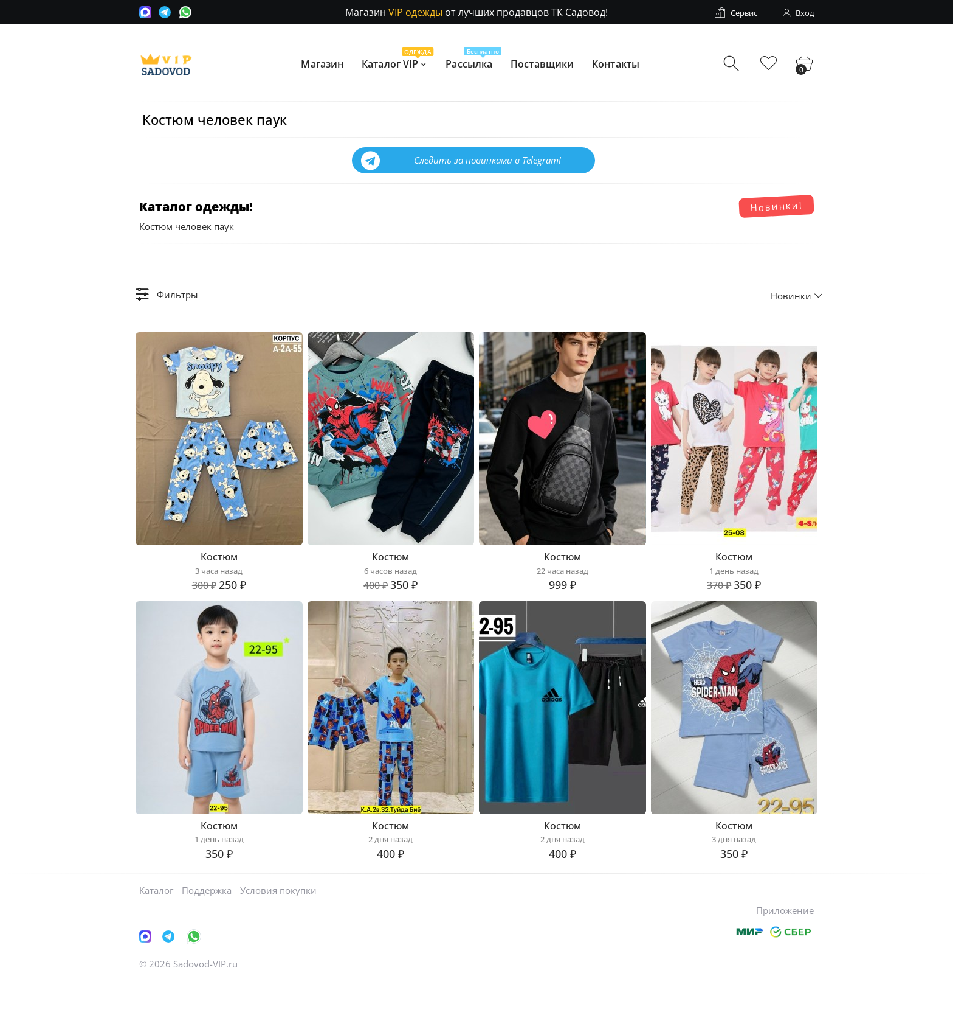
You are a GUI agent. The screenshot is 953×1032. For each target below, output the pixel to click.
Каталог (156, 939)
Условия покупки (278, 939)
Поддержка (207, 939)
